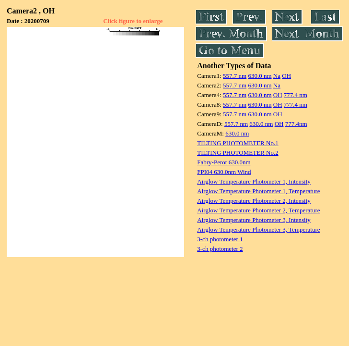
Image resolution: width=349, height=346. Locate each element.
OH (286, 75)
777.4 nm (295, 95)
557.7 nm (234, 75)
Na (276, 75)
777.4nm (296, 123)
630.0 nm (259, 75)
